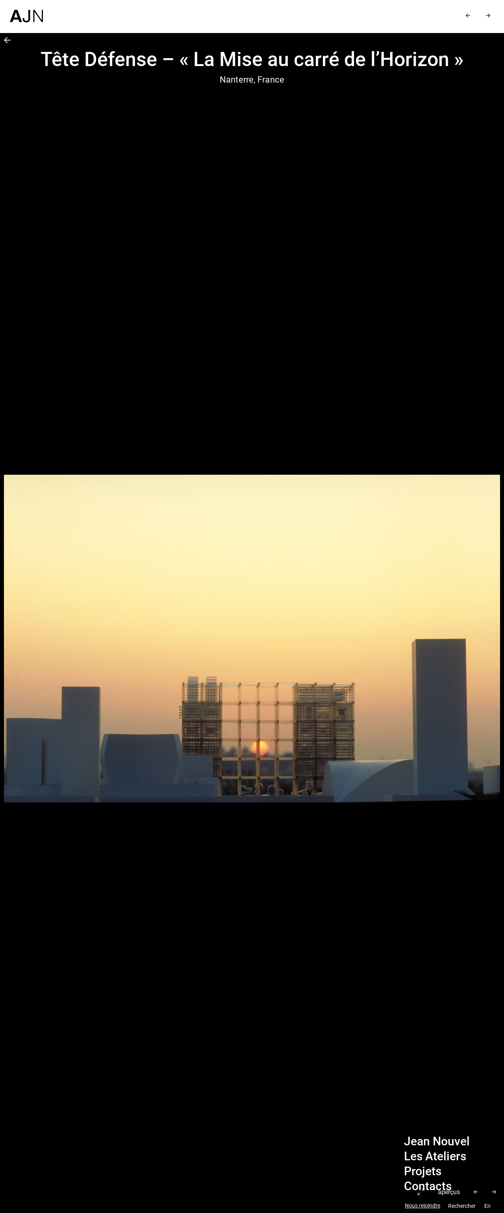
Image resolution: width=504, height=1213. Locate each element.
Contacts (428, 1186)
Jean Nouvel (437, 1141)
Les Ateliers (435, 1156)
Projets (422, 1171)
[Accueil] (26, 11)
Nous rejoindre (422, 1205)
